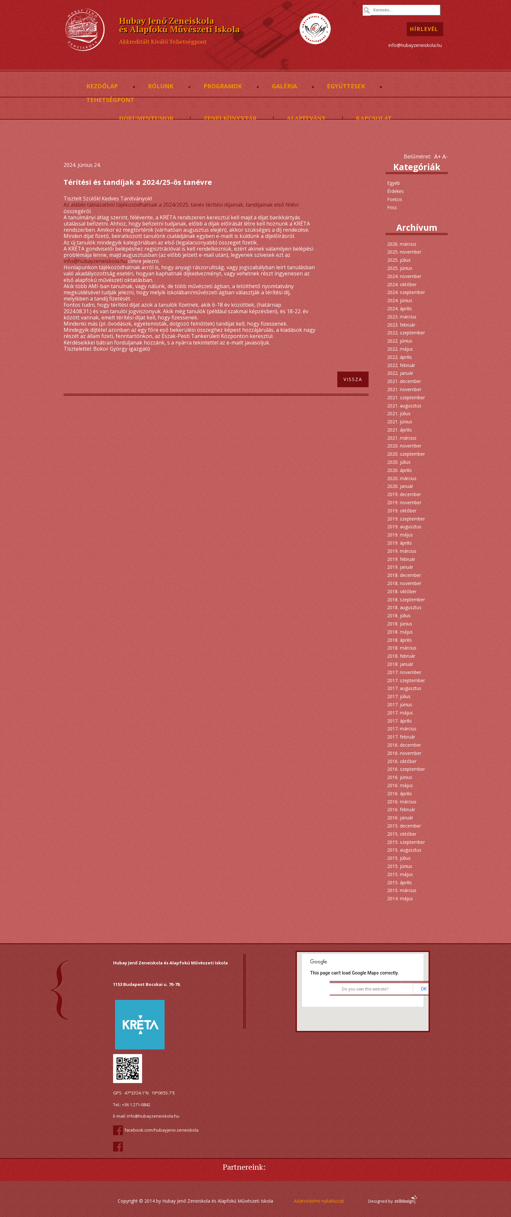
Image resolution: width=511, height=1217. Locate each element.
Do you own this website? (365, 989)
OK (424, 988)
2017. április (399, 721)
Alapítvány (306, 118)
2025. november (404, 252)
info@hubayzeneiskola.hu (415, 45)
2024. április (399, 308)
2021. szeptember (406, 397)
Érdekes (395, 191)
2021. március (401, 438)
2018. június (399, 624)
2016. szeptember (406, 769)
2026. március (401, 244)
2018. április (399, 640)
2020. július (399, 462)
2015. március (401, 890)
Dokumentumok (146, 118)
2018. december (404, 575)
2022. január (400, 373)
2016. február (401, 809)
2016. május (400, 785)
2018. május (400, 632)
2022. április (399, 357)
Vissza (352, 379)
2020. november (404, 446)
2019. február (401, 559)
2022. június (399, 341)
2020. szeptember (406, 454)
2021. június (399, 421)
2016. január (400, 817)
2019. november (404, 502)
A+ (437, 156)
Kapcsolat (374, 118)
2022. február (401, 365)
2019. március (401, 551)
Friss (392, 207)
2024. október (401, 284)
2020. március (401, 478)
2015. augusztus (404, 850)
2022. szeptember (406, 333)
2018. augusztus (404, 607)
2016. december (404, 745)
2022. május (400, 349)
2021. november (404, 389)
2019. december (404, 494)
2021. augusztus (404, 406)
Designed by (392, 1201)
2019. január (400, 567)
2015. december (404, 826)
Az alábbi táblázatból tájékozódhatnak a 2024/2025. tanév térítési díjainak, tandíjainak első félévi (181, 204)
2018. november (404, 583)
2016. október (401, 761)
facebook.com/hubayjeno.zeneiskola (161, 1130)
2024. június (399, 300)
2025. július (399, 260)
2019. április (399, 543)
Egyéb (393, 183)
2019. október (401, 510)
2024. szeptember (406, 292)
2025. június (399, 268)
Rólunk (160, 86)
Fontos (394, 199)
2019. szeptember (406, 519)
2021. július (399, 413)
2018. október (401, 591)
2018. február (401, 656)
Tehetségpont (110, 100)
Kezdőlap (102, 86)
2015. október (401, 834)
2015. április (399, 882)
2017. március (401, 729)
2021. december (404, 381)
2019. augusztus (404, 526)
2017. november (404, 672)
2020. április (399, 470)
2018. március (401, 648)
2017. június (399, 704)
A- (445, 156)
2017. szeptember (406, 680)
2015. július (399, 858)
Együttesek (346, 86)
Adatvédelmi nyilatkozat (319, 1201)
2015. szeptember (406, 842)
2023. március (401, 317)
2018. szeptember (406, 599)
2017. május (400, 713)
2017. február (401, 737)
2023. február (401, 325)
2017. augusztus (404, 688)
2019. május (400, 535)
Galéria (284, 86)
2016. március (401, 802)
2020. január (400, 486)
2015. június (399, 866)
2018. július (399, 615)
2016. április (399, 793)
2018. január (400, 664)
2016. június (399, 777)
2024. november (404, 276)
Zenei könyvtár (230, 118)
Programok (222, 86)
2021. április (399, 430)
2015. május (400, 874)
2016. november (404, 753)
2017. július (399, 696)
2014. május (400, 898)
